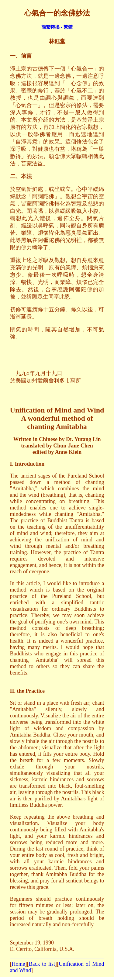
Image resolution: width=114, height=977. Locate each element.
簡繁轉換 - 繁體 (57, 26)
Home (18, 964)
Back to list (42, 964)
